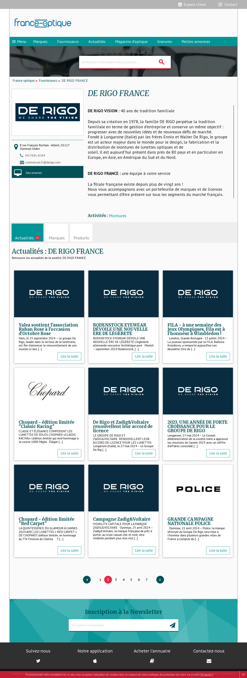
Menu (19, 41)
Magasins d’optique (131, 41)
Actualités (97, 41)
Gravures (164, 41)
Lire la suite (69, 356)
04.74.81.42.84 (35, 155)
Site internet (34, 173)
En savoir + (207, 674)
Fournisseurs (68, 41)
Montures (117, 215)
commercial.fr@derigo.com (43, 162)
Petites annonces (196, 41)
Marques (40, 41)
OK (243, 674)
